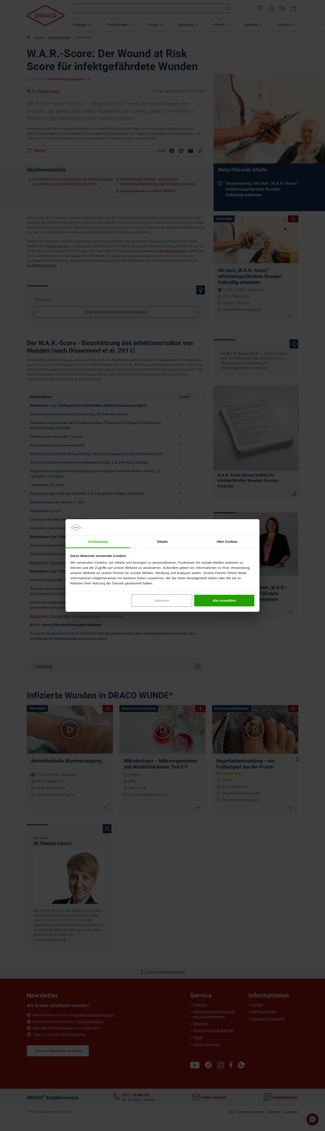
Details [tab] (162, 541)
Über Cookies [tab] (227, 541)
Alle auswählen (224, 600)
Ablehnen (162, 600)
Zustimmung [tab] (98, 541)
